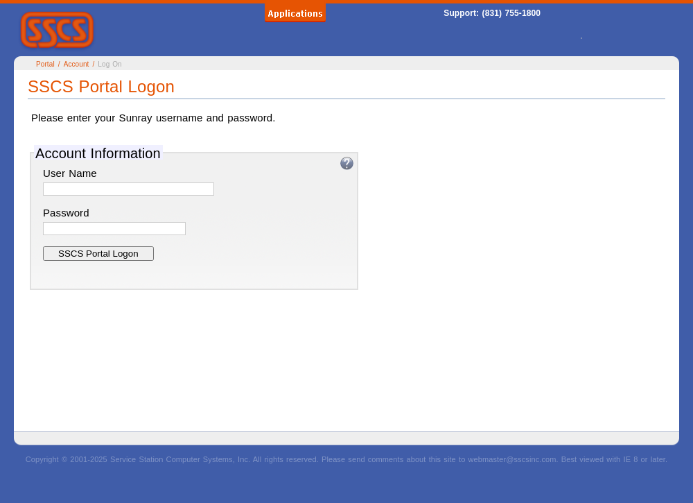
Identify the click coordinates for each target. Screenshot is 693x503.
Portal (45, 64)
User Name (70, 173)
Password (66, 213)
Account (76, 64)
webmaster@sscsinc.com (512, 459)
